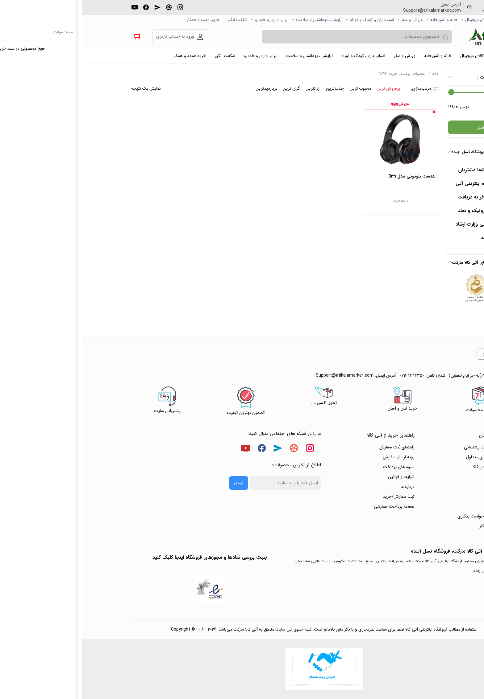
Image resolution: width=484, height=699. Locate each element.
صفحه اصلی (424, 19)
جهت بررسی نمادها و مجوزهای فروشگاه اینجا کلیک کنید (127, 557)
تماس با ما (422, 496)
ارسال (156, 483)
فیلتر (399, 127)
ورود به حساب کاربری (93, 36)
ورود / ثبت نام (418, 506)
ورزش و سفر (330, 19)
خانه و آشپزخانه (362, 19)
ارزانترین (230, 88)
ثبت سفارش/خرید (316, 496)
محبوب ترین (278, 88)
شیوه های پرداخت (316, 467)
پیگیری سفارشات (416, 486)
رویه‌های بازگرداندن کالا (411, 467)
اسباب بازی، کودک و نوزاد (290, 19)
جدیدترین (253, 88)
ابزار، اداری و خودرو (190, 19)
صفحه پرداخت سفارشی (312, 506)
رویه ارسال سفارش (316, 457)
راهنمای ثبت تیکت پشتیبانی (406, 447)
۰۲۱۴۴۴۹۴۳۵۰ (412, 10)
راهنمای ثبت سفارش (314, 447)
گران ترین (209, 88)
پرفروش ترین (306, 88)
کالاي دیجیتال (395, 19)
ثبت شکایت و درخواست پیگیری (403, 516)
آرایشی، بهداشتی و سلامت (237, 19)
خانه (353, 74)
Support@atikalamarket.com (350, 10)
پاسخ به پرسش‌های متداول (407, 457)
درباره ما (325, 486)
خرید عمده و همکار (121, 19)
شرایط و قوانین (319, 476)
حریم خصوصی (418, 476)
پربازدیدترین (184, 88)
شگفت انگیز (155, 19)
